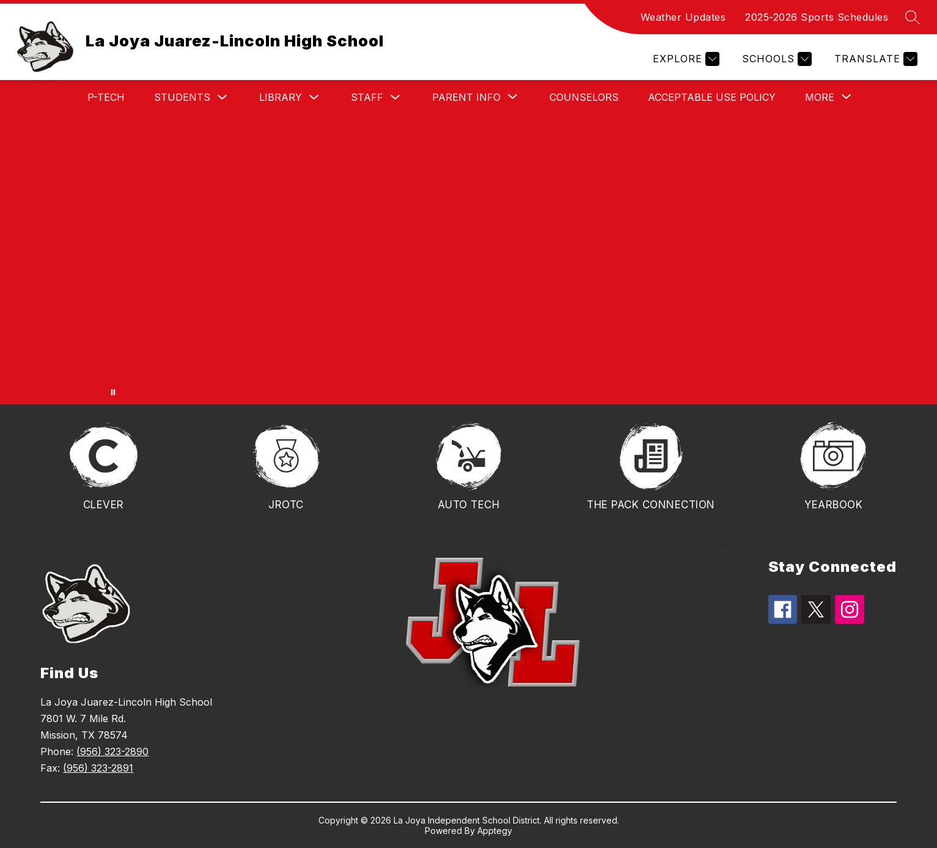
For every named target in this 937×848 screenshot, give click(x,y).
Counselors (584, 97)
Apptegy (494, 830)
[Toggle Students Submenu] (222, 97)
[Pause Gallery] (113, 392)
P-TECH (106, 97)
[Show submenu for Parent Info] (466, 97)
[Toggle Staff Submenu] (395, 97)
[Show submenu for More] (819, 97)
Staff (367, 97)
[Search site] (912, 17)
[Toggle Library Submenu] (314, 97)
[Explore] (684, 59)
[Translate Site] (874, 59)
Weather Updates (683, 17)
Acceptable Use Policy (712, 97)
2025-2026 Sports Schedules (816, 17)
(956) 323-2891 (98, 768)
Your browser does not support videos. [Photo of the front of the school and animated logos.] (468, 259)
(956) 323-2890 (112, 751)
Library (280, 97)
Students (182, 97)
